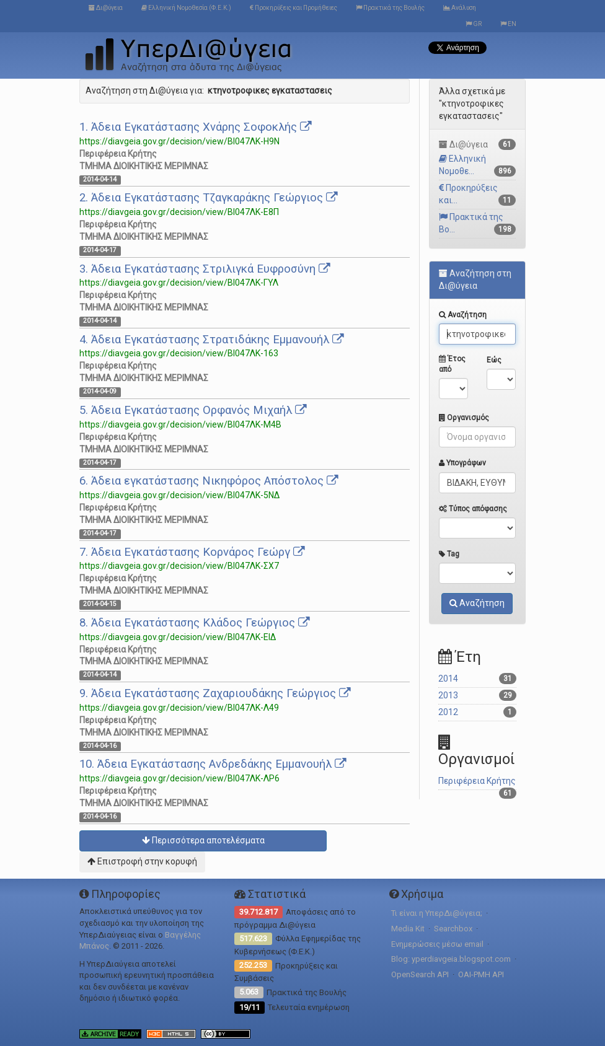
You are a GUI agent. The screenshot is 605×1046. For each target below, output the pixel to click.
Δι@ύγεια (106, 7)
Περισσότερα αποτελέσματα (203, 840)
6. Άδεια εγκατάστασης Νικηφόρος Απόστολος (208, 481)
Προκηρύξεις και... (477, 194)
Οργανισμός (464, 417)
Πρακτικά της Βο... (477, 223)
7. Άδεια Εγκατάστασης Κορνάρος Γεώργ (192, 552)
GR (474, 23)
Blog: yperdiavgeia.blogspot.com (451, 959)
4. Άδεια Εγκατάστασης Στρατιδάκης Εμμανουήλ (211, 339)
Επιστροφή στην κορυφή (142, 861)
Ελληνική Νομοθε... (477, 165)
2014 (477, 678)
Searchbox (453, 928)
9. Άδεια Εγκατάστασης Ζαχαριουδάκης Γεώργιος (215, 693)
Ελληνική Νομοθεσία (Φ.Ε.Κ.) (186, 7)
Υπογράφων (462, 463)
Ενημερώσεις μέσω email (437, 944)
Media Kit (408, 928)
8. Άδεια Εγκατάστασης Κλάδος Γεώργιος (194, 623)
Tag (449, 554)
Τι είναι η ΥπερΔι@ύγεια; (436, 913)
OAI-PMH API (481, 974)
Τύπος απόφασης (473, 508)
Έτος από (452, 364)
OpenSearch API (420, 974)
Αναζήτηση (463, 314)
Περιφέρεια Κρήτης (477, 783)
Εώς (494, 360)
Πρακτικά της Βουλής (390, 7)
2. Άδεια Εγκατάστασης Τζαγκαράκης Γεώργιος (208, 197)
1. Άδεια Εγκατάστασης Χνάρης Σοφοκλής (195, 127)
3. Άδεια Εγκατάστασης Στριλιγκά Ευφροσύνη (204, 269)
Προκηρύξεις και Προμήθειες (293, 7)
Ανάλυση (459, 7)
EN (508, 23)
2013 (477, 695)
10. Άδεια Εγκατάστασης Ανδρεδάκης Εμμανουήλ (213, 764)
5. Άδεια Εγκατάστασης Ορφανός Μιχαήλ (193, 410)
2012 (477, 712)
